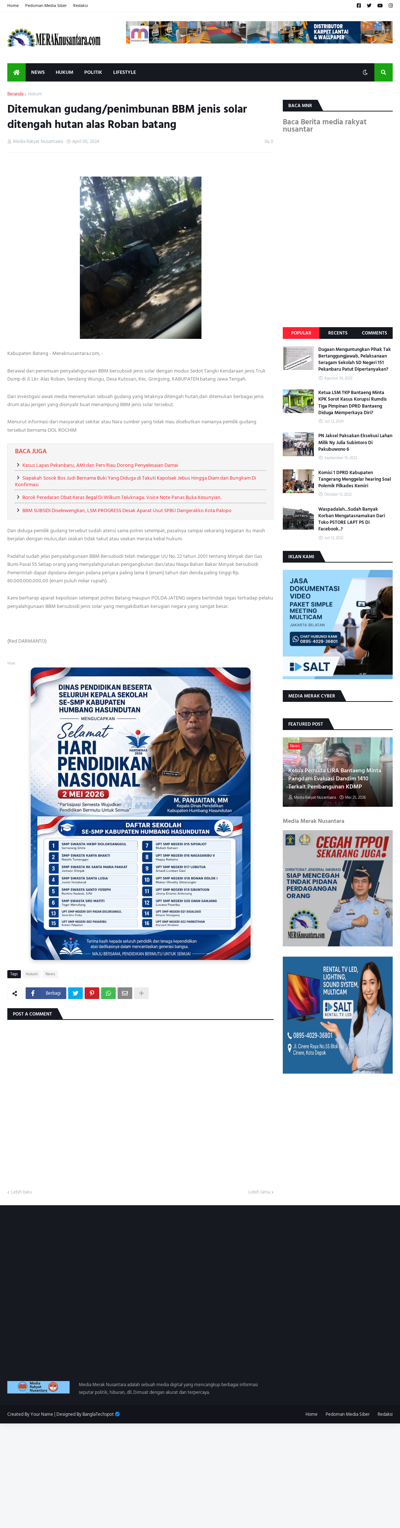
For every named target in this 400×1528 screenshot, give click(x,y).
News (50, 974)
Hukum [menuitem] (64, 72)
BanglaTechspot (98, 1414)
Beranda (15, 94)
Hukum (35, 94)
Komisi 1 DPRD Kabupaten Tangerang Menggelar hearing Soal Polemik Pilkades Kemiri (354, 479)
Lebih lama (259, 1192)
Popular (301, 333)
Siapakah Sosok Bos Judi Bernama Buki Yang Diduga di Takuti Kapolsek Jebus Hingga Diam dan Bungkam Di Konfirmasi (135, 481)
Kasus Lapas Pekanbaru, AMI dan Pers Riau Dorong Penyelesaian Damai (100, 465)
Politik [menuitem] (93, 72)
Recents (338, 333)
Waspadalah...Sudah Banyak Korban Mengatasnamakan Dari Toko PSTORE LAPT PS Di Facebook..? (351, 519)
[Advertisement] (200, 1474)
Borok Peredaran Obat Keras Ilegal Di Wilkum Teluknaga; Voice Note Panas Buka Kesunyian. (121, 497)
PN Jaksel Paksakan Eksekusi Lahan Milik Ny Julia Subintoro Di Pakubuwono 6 (355, 442)
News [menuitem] (38, 72)
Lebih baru (21, 1192)
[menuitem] (16, 72)
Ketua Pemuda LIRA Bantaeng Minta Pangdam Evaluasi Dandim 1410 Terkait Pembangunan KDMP (334, 779)
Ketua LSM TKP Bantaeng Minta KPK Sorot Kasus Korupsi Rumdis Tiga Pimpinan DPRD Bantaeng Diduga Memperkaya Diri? (352, 402)
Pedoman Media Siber (46, 5)
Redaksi (80, 5)
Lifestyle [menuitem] (124, 72)
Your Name (41, 1414)
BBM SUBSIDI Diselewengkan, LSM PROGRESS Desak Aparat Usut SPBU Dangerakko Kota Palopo (127, 510)
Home (13, 5)
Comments (374, 333)
